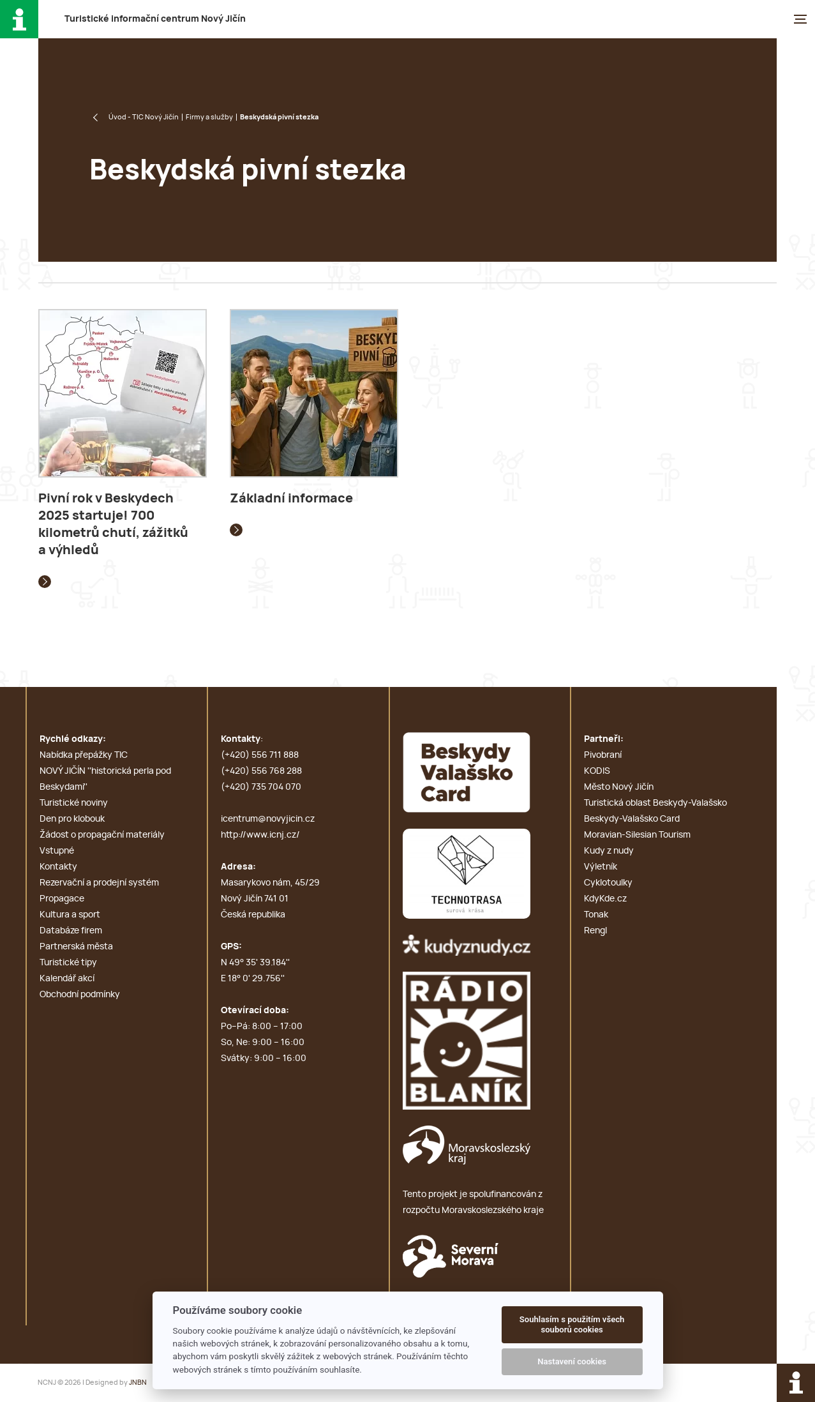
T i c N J (155, 19)
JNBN (138, 1382)
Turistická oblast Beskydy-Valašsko (655, 803)
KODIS (597, 771)
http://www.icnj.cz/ (260, 835)
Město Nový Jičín (619, 787)
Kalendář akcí (67, 978)
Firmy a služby (209, 117)
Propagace (62, 898)
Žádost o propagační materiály (102, 835)
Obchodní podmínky (80, 994)
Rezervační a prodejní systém (99, 882)
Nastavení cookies (571, 1361)
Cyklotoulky (608, 882)
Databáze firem (71, 930)
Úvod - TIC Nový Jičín (143, 117)
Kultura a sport (70, 914)
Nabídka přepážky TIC (84, 755)
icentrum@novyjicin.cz (268, 819)
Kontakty (58, 867)
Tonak (596, 914)
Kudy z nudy (609, 851)
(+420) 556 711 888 (260, 755)
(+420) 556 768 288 (261, 771)
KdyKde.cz (605, 898)
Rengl (595, 930)
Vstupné (57, 851)
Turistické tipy (68, 962)
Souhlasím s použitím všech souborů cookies (572, 1324)
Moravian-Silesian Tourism (637, 835)
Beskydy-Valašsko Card (632, 819)
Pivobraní (603, 755)
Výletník (600, 867)
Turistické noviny (74, 803)
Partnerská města (76, 946)
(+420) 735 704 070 (261, 787)
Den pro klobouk (72, 819)
